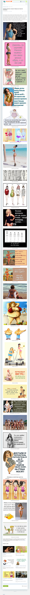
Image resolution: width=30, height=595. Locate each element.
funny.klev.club (4, 6)
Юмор (7, 6)
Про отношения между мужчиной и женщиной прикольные (21, 579)
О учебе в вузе (20, 540)
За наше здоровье (18, 553)
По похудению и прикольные (7, 578)
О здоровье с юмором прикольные (21, 565)
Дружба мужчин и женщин (7, 565)
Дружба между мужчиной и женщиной (7, 554)
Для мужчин (17, 580)
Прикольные (4, 579)
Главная (4, 594)
